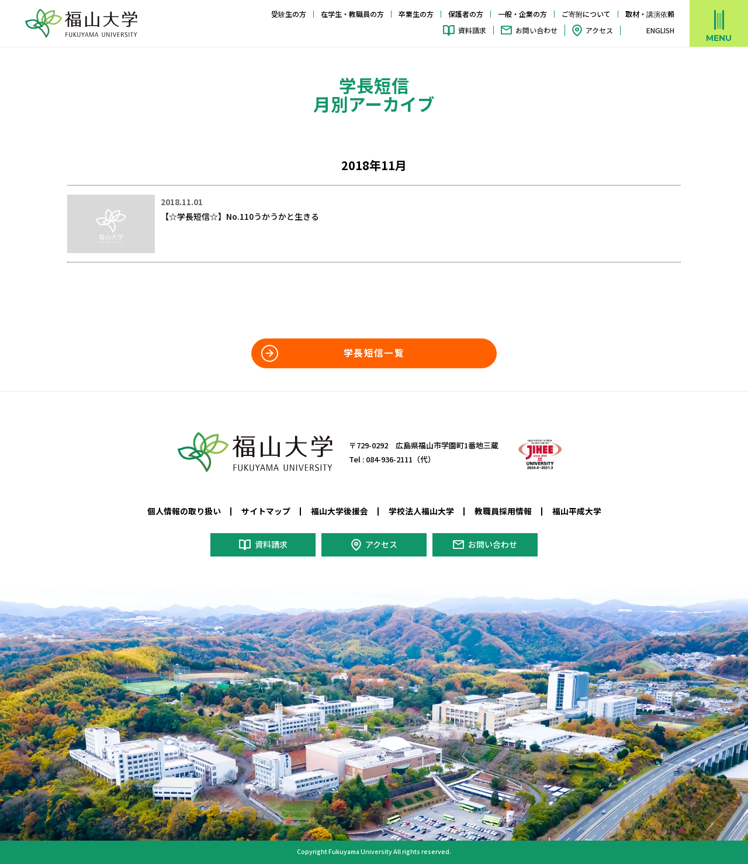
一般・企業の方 (522, 14)
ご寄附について (586, 14)
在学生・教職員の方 (352, 14)
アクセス (599, 30)
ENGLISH (660, 30)
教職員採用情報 (503, 511)
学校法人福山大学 (421, 511)
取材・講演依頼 (649, 14)
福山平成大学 (576, 511)
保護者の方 (465, 14)
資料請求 (472, 30)
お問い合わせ (536, 30)
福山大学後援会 (339, 511)
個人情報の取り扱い (184, 511)
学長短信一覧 (374, 353)
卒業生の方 (416, 14)
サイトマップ (265, 511)
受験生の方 (288, 14)
